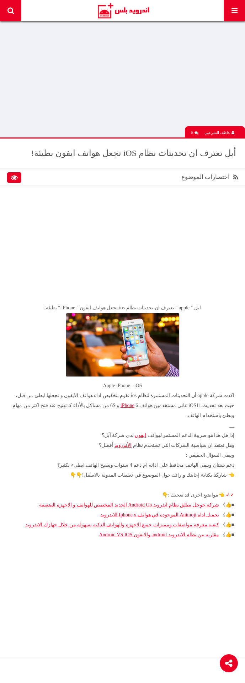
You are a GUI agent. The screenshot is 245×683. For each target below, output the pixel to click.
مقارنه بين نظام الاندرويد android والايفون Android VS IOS (159, 534)
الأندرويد (123, 445)
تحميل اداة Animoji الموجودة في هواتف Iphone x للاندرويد (159, 514)
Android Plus (123, 11)
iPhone (127, 405)
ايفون (140, 435)
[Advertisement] (122, 76)
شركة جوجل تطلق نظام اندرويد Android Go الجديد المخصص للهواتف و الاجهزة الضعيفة (129, 505)
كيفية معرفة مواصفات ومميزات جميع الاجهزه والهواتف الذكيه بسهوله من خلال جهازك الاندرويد (122, 524)
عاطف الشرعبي (219, 132)
